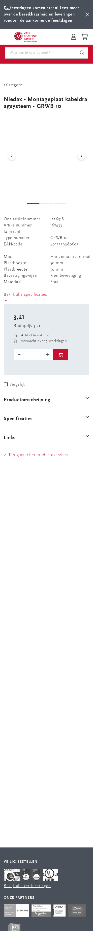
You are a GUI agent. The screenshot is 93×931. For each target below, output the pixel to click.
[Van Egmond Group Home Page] (25, 36)
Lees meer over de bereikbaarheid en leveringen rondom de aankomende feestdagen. (41, 14)
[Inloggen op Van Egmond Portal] (73, 36)
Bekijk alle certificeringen (27, 886)
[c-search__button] (82, 53)
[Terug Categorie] (46, 85)
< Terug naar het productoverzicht (36, 455)
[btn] (87, 14)
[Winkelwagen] (85, 36)
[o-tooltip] (33, 354)
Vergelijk (17, 384)
